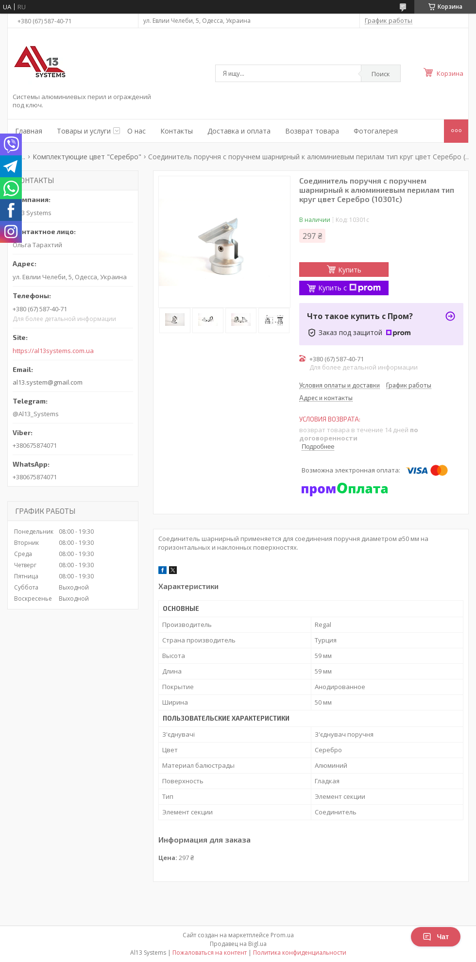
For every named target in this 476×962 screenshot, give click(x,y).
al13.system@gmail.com (48, 382)
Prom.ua (282, 935)
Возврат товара (312, 130)
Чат (436, 936)
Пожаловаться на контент (209, 952)
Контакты (176, 130)
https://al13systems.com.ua (53, 351)
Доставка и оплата (239, 130)
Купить (349, 269)
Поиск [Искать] (381, 73)
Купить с (349, 287)
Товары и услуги (84, 130)
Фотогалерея (376, 130)
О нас (136, 130)
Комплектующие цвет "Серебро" (87, 156)
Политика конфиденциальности (299, 952)
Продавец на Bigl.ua (238, 944)
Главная (28, 130)
